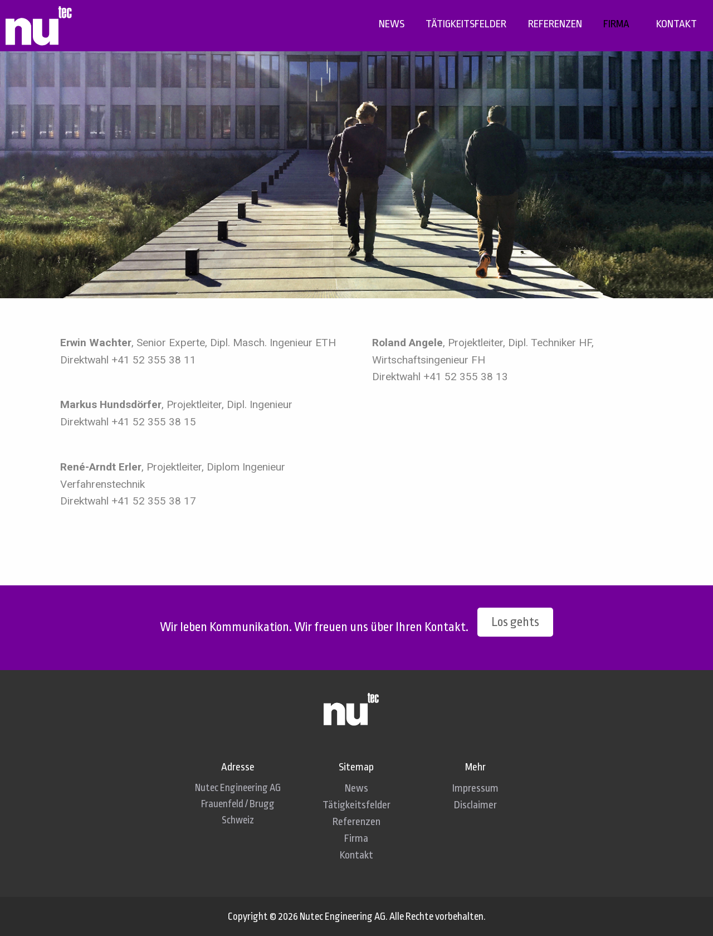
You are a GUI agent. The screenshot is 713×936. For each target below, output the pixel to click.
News (391, 24)
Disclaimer (475, 805)
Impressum (475, 788)
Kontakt (676, 24)
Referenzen (555, 24)
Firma (616, 24)
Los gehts (515, 622)
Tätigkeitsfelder (466, 24)
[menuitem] (391, 24)
